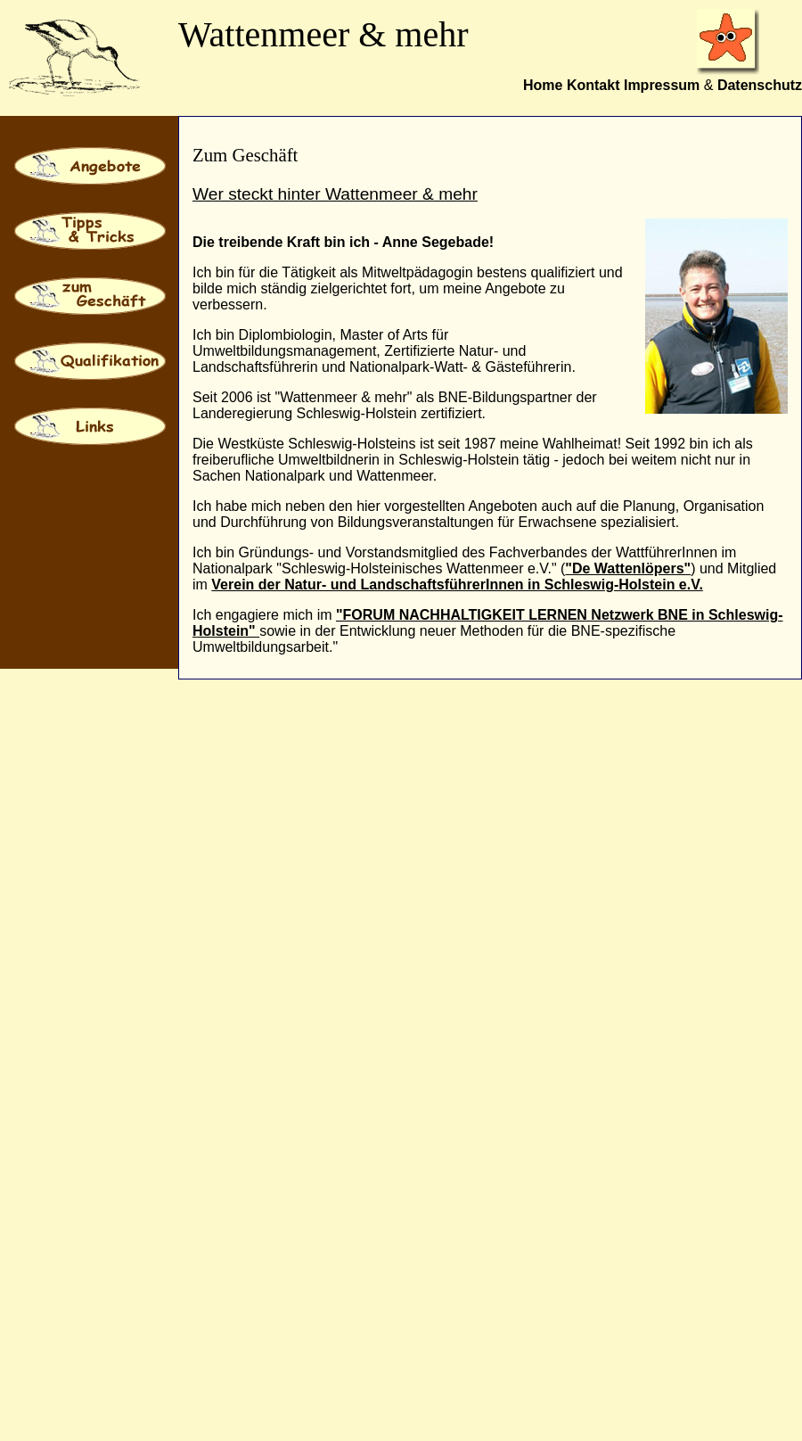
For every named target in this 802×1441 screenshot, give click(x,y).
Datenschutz (759, 85)
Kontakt (593, 85)
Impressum (662, 85)
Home (542, 85)
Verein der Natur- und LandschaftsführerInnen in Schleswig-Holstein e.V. (457, 584)
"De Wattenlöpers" (628, 568)
